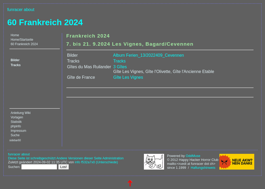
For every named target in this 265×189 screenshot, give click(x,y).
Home (15, 35)
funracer (15, 9)
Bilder (15, 60)
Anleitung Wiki (21, 113)
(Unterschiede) (107, 162)
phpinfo (16, 126)
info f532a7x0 (85, 162)
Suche (15, 135)
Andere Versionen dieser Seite (79, 158)
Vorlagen (17, 117)
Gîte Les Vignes (128, 77)
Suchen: (14, 167)
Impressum (18, 131)
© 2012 (172, 160)
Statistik (16, 122)
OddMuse (193, 156)
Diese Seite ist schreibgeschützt (32, 158)
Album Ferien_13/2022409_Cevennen (148, 55)
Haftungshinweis (203, 168)
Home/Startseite (22, 39)
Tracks (16, 65)
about (29, 9)
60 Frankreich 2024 (45, 22)
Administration (113, 158)
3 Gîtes (120, 67)
